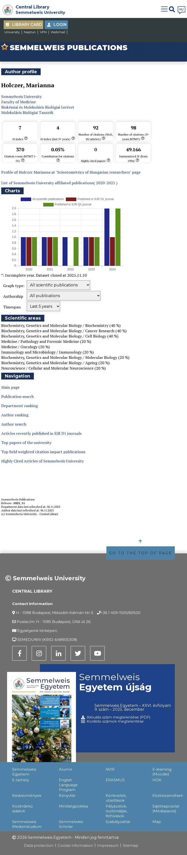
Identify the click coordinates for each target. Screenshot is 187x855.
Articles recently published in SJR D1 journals (41, 433)
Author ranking (14, 415)
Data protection (39, 845)
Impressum (108, 845)
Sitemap (130, 845)
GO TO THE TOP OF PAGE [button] (140, 553)
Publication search (17, 396)
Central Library (32, 7)
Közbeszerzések (167, 795)
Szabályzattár (118, 821)
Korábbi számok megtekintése (115, 721)
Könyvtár (67, 795)
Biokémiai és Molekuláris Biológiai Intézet (37, 107)
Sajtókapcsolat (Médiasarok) (165, 808)
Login (60, 24)
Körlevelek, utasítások (116, 798)
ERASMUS (115, 780)
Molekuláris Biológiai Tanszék (27, 112)
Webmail (58, 32)
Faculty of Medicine (18, 102)
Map (156, 821)
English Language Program (68, 785)
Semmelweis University (40, 12)
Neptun (30, 32)
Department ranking (19, 405)
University (12, 32)
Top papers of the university (26, 442)
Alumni (65, 769)
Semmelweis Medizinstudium (27, 824)
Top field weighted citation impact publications (43, 451)
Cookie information (75, 845)
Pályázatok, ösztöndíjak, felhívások (116, 811)
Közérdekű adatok (22, 808)
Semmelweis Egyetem (24, 771)
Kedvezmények (26, 795)
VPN (43, 32)
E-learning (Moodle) (161, 771)
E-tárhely (20, 780)
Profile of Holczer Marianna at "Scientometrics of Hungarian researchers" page (70, 172)
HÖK (156, 780)
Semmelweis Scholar (71, 824)
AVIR (110, 769)
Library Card (27, 24)
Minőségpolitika (73, 806)
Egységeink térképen (37, 630)
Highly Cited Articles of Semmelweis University (42, 461)
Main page (10, 387)
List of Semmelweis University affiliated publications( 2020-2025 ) (59, 183)
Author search (13, 424)
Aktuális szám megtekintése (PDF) (118, 717)
